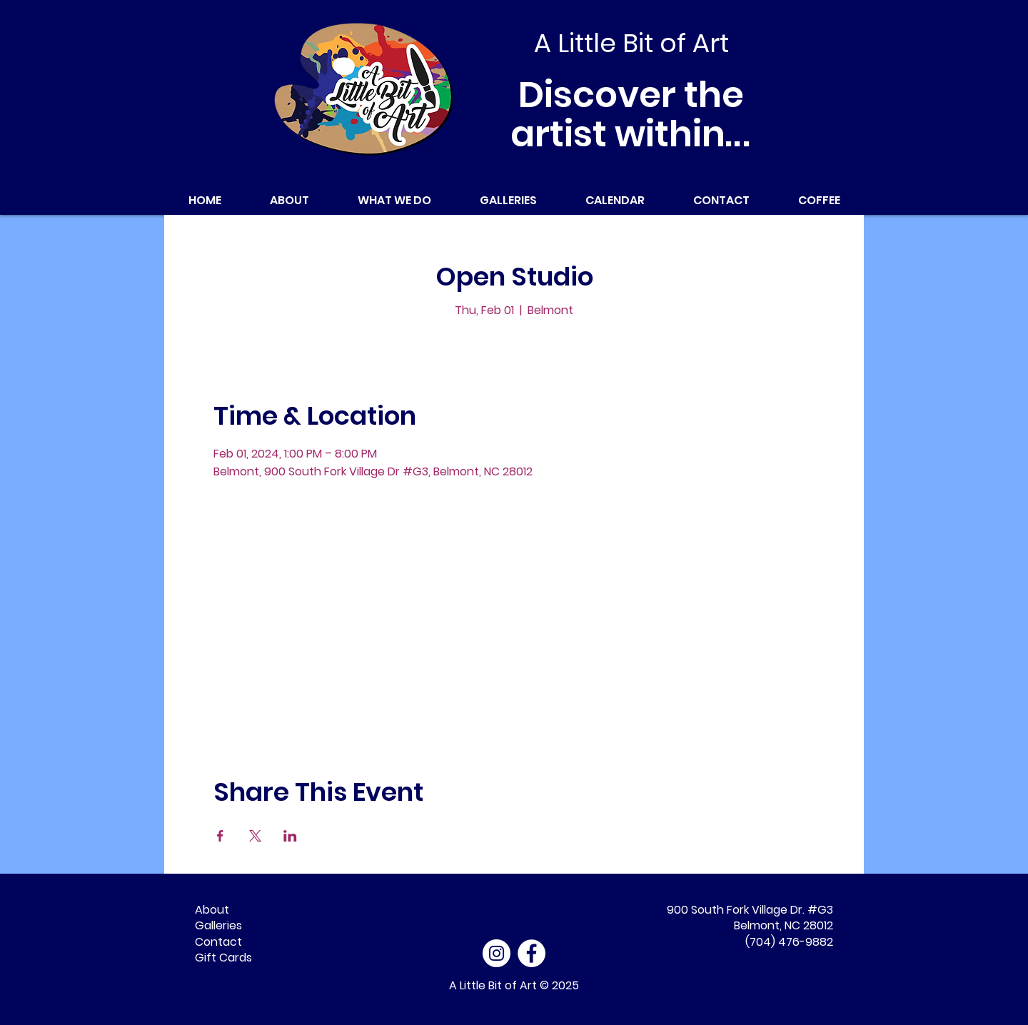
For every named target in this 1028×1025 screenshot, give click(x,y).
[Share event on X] (255, 836)
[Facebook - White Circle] (531, 953)
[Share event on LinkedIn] (290, 836)
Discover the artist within (631, 114)
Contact (218, 942)
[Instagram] (496, 953)
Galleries (218, 925)
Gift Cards (223, 957)
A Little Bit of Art (493, 985)
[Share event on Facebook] (220, 836)
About (212, 910)
